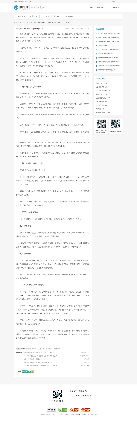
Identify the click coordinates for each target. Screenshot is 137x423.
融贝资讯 (23, 22)
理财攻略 (57, 349)
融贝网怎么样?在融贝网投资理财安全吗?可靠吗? (110, 37)
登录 (113, 1)
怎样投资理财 (42, 349)
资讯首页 (22, 16)
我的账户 (114, 7)
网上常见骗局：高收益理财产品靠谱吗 (110, 33)
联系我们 (100, 7)
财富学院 (33, 16)
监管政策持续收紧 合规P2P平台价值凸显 (110, 58)
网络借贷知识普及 (104, 45)
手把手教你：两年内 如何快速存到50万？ (53, 22)
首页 (91, 7)
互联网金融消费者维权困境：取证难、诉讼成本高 (110, 49)
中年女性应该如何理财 (105, 53)
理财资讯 (35, 349)
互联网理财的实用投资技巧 (107, 70)
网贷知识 (69, 16)
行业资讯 (45, 16)
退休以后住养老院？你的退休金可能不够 (110, 62)
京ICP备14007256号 (72, 414)
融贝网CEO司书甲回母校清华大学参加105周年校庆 (110, 66)
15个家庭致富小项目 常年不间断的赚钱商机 (110, 41)
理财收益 (28, 349)
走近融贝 (57, 16)
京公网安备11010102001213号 (87, 414)
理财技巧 (50, 349)
